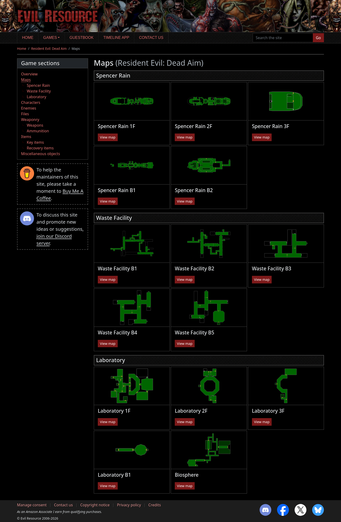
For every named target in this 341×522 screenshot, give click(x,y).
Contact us (151, 38)
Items (26, 136)
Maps (26, 79)
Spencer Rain (38, 85)
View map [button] (108, 137)
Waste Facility (39, 91)
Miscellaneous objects (40, 153)
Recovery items (40, 148)
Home (27, 38)
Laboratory (36, 96)
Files (25, 113)
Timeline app (116, 38)
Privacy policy (129, 505)
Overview (29, 74)
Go (318, 37)
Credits (154, 505)
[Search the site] (283, 37)
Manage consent (32, 505)
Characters (30, 102)
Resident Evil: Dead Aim (49, 48)
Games (50, 38)
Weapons (35, 125)
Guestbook (82, 38)
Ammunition (38, 131)
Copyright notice (95, 505)
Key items (35, 142)
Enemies (28, 108)
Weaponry (30, 119)
